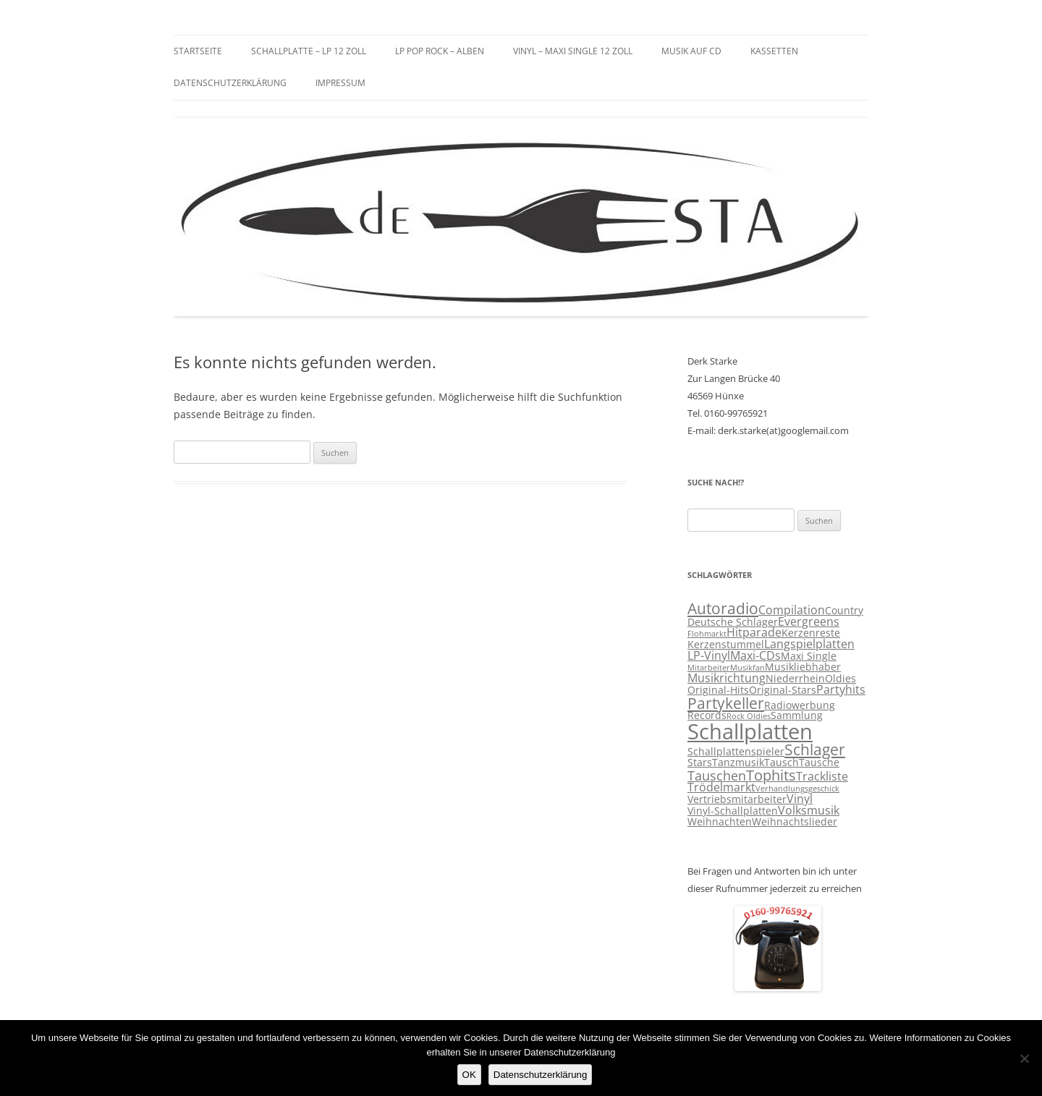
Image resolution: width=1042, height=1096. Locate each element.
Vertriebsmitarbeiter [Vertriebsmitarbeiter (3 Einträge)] (737, 799)
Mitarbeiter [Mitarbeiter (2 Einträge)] (708, 668)
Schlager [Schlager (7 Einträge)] (814, 749)
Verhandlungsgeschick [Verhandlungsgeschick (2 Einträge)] (797, 788)
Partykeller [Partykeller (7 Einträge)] (725, 703)
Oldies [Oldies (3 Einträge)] (840, 678)
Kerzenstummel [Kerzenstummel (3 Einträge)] (725, 644)
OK (469, 1074)
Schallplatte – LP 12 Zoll (308, 51)
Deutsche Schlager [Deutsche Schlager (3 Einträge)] (732, 622)
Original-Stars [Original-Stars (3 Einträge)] (782, 690)
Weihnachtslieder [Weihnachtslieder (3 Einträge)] (794, 821)
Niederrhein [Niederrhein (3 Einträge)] (795, 678)
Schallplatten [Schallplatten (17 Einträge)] (750, 731)
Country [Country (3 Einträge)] (844, 610)
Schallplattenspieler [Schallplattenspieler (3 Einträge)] (735, 751)
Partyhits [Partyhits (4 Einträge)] (840, 689)
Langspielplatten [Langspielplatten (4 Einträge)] (809, 644)
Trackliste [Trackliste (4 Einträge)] (822, 776)
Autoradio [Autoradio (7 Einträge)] (722, 608)
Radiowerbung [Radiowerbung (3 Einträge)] (799, 705)
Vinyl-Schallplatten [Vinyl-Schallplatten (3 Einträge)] (732, 810)
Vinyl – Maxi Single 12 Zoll (572, 51)
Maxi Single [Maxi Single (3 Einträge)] (808, 656)
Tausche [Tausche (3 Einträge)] (819, 762)
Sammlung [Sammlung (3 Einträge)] (797, 715)
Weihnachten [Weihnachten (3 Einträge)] (719, 821)
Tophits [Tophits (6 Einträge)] (771, 775)
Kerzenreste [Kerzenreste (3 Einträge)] (811, 633)
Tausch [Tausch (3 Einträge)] (781, 762)
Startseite (198, 51)
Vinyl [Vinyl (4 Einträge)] (800, 799)
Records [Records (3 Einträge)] (707, 715)
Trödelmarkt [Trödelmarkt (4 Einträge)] (721, 787)
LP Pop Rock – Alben (439, 51)
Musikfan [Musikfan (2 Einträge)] (747, 668)
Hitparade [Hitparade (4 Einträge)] (754, 632)
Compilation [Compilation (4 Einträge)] (791, 610)
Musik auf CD (691, 51)
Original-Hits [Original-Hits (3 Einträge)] (718, 690)
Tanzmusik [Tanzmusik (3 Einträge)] (738, 762)
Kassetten (774, 51)
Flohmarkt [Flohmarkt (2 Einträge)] (707, 634)
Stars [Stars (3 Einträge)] (699, 762)
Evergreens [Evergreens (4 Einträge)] (808, 621)
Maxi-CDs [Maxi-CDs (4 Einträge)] (755, 655)
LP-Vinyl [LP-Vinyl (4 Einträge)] (708, 655)
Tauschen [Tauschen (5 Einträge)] (716, 775)
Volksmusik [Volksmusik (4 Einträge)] (808, 810)
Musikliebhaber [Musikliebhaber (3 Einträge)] (803, 667)
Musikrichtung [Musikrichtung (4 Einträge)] (726, 678)
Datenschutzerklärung (230, 83)
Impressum (340, 83)
